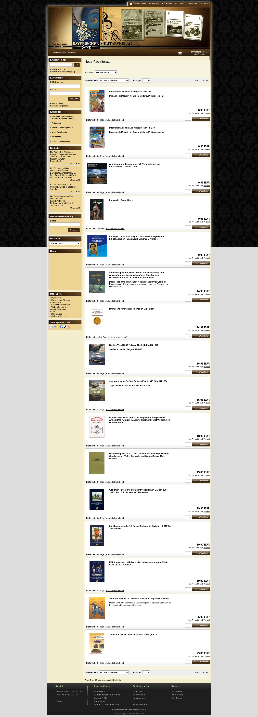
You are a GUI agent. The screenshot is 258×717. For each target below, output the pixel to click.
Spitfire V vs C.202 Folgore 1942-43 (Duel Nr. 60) (133, 345)
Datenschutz (56, 314)
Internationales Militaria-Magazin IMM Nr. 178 (132, 128)
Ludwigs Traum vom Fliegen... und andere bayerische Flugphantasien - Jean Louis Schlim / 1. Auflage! (136, 237)
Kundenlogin (156, 3)
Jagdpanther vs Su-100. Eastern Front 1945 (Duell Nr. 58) (138, 381)
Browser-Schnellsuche (60, 72)
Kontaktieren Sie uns (60, 300)
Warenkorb (205, 3)
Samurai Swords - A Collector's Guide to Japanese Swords (139, 598)
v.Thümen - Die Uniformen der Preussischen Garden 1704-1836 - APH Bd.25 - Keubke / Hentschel (138, 491)
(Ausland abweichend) (114, 120)
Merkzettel (192, 3)
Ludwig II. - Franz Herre (121, 200)
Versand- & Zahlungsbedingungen (60, 303)
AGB (53, 312)
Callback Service (58, 316)
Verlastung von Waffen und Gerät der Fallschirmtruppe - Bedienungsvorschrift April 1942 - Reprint (61, 201)
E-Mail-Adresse (57, 82)
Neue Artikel (140, 3)
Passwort (54, 89)
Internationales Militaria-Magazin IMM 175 (130, 91)
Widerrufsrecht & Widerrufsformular (58, 308)
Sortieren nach (91, 80)
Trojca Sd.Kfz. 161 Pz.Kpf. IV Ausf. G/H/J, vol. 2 (133, 634)
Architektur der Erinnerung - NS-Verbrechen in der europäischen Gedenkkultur (134, 165)
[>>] (206, 80)
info (72, 72)
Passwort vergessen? (59, 106)
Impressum (56, 298)
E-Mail (53, 221)
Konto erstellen (56, 103)
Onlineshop (121, 714)
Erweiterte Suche (57, 69)
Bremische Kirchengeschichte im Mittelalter (131, 309)
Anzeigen (137, 80)
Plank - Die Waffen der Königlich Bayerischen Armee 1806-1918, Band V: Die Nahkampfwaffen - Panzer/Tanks (63, 156)
